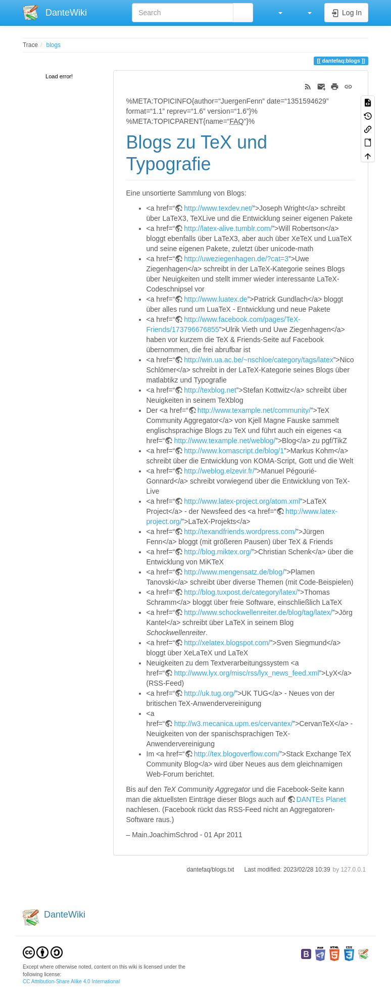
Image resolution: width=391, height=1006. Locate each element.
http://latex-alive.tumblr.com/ (228, 228)
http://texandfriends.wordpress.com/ (240, 532)
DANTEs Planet (321, 799)
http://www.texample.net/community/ (254, 410)
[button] (275, 12)
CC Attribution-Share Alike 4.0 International (71, 981)
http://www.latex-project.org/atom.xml (242, 501)
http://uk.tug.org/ (209, 693)
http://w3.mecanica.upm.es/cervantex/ (233, 724)
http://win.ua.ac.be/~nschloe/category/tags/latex (258, 360)
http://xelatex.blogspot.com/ (227, 643)
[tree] (60, 77)
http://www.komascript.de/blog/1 (234, 451)
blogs (53, 45)
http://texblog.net (210, 390)
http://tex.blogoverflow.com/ (237, 754)
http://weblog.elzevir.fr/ (219, 471)
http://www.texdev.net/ (218, 208)
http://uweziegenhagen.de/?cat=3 (236, 259)
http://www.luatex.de (215, 299)
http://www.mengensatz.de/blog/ (234, 572)
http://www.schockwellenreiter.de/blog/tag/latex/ (258, 612)
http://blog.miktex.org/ (218, 552)
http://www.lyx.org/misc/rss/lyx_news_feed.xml (246, 673)
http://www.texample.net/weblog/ (224, 441)
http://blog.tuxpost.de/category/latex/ (241, 592)
